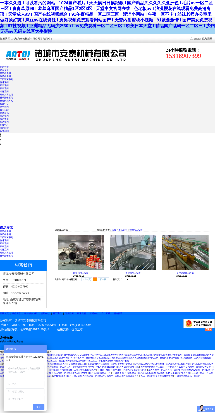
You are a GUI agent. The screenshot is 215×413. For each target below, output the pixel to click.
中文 (190, 38)
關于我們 (4, 106)
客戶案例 (4, 119)
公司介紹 (4, 110)
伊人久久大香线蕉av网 (203, 364)
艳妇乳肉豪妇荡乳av (106, 367)
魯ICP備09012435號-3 (34, 329)
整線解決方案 (6, 100)
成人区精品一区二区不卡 (160, 370)
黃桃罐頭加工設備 (185, 273)
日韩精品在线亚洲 (77, 364)
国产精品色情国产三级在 (152, 367)
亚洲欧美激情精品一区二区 (188, 376)
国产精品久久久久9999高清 (151, 373)
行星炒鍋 (18, 341)
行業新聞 (4, 131)
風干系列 (4, 85)
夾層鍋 (10, 341)
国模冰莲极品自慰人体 (56, 364)
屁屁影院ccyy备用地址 (84, 367)
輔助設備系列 (6, 97)
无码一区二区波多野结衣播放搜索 (156, 376)
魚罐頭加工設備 (132, 273)
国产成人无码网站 (54, 373)
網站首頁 (4, 67)
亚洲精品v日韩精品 (104, 376)
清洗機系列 (5, 73)
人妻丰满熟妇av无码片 (85, 370)
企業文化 (4, 113)
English (197, 38)
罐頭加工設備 (6, 94)
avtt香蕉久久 (59, 376)
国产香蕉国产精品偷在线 (61, 370)
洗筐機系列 (5, 76)
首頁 (114, 230)
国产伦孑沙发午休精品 (122, 364)
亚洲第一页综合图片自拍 (109, 370)
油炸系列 (4, 91)
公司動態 (4, 128)
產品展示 (4, 70)
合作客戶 (105, 313)
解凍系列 (4, 82)
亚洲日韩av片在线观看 (99, 364)
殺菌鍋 (3, 341)
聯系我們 (4, 116)
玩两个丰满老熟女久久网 (178, 373)
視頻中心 (4, 103)
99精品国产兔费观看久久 (127, 376)
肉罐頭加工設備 (80, 273)
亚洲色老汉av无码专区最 (135, 370)
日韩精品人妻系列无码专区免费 (149, 364)
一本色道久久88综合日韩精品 (180, 367)
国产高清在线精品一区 (100, 373)
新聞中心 (4, 125)
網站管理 (118, 313)
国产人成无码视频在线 (128, 367)
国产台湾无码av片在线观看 (80, 376)
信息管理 (207, 38)
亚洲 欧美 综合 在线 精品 (125, 373)
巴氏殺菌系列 (6, 79)
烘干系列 (4, 88)
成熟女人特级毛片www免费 (187, 370)
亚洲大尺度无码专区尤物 (76, 373)
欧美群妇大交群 (203, 367)
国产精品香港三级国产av (178, 364)
